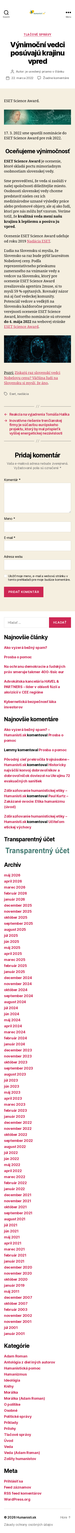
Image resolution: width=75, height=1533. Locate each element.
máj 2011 (11, 1291)
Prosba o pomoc (18, 657)
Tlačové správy (37, 34)
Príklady (11, 1422)
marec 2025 (14, 960)
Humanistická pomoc (22, 1368)
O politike (12, 1404)
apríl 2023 (13, 1098)
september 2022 (18, 1140)
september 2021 (18, 1213)
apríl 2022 (13, 1171)
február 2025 (15, 966)
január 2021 (14, 1261)
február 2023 (15, 1110)
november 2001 (18, 1321)
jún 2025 (11, 941)
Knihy (9, 1386)
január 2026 (14, 899)
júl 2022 (11, 1153)
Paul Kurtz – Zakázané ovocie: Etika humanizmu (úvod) (36, 801)
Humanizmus (15, 1374)
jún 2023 (11, 1086)
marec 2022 (14, 1177)
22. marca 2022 (22, 78)
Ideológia (12, 1380)
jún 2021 (11, 1231)
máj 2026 (12, 875)
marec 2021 (14, 1249)
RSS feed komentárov (23, 1493)
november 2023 (18, 1056)
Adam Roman (15, 1356)
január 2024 (14, 1044)
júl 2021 (10, 1225)
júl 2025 (11, 935)
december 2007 (18, 1297)
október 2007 (16, 1303)
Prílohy (10, 1428)
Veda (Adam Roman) (22, 1453)
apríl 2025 (13, 953)
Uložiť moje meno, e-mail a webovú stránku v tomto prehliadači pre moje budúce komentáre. (39, 578)
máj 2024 (12, 1020)
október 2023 (15, 1062)
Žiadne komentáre (56, 78)
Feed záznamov (17, 1487)
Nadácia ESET (38, 241)
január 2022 (14, 1189)
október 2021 (15, 1207)
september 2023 (18, 1068)
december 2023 (18, 1050)
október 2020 (16, 1279)
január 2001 (14, 1334)
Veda (8, 1447)
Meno (9, 519)
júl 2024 (11, 1008)
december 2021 (17, 1195)
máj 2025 (12, 947)
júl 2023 (11, 1080)
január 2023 (14, 1116)
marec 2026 (14, 887)
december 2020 (18, 1267)
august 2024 (15, 1002)
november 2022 (18, 1128)
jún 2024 (11, 1014)
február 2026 (15, 893)
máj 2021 (12, 1237)
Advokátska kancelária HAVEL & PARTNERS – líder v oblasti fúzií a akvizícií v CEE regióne (32, 686)
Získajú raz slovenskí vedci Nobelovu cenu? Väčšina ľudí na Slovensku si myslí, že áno (32, 378)
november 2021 (17, 1201)
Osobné (10, 1410)
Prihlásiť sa (13, 1481)
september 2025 (18, 923)
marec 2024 (14, 1032)
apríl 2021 (12, 1243)
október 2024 (15, 990)
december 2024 (18, 978)
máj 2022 (12, 1165)
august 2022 (15, 1147)
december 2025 (18, 905)
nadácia (23, 394)
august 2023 (15, 1074)
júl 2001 (11, 1327)
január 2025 (14, 972)
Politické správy (18, 1416)
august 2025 (15, 929)
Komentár (12, 480)
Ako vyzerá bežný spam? (25, 647)
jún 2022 (11, 1159)
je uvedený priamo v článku (44, 71)
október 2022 (15, 1134)
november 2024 (18, 984)
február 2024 (15, 1038)
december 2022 (18, 1122)
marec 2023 (14, 1104)
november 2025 (18, 911)
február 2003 (15, 1309)
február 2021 (15, 1255)
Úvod (8, 1440)
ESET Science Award (21, 327)
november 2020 (18, 1273)
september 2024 (18, 996)
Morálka (11, 1392)
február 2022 (15, 1183)
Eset (13, 394)
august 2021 (14, 1219)
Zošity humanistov (20, 1459)
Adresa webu (13, 557)
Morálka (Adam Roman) (24, 1398)
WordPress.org (17, 1499)
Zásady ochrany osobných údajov (28, 1525)
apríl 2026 (13, 881)
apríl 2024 (13, 1026)
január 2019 (14, 1285)
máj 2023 (12, 1092)
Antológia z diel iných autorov (29, 1362)
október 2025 (15, 917)
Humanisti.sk (26, 1517)
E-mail (9, 538)
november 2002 (18, 1315)
